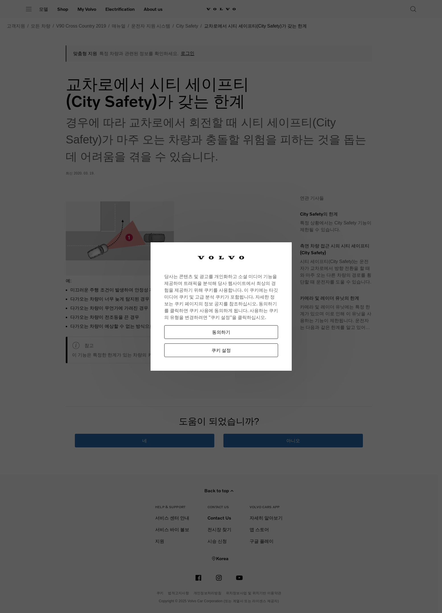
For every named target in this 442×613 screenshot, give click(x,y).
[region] (221, 306)
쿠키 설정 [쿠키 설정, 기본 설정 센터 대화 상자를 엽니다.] (221, 350)
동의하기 (221, 332)
